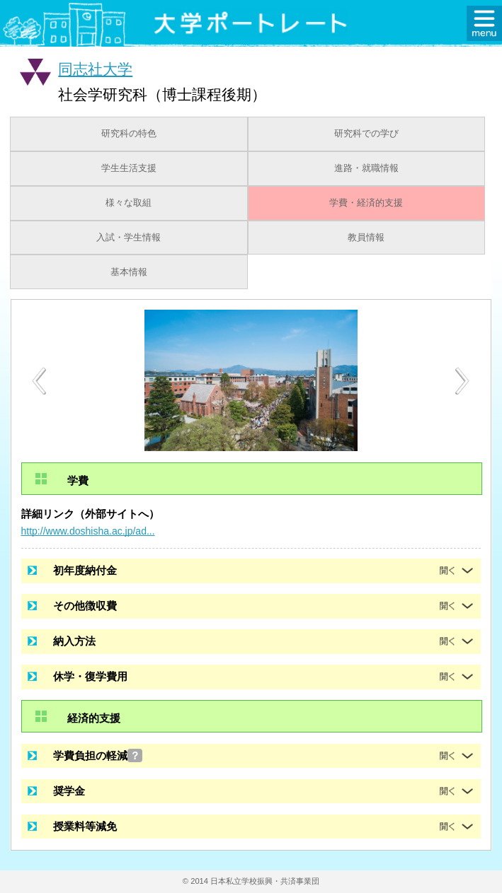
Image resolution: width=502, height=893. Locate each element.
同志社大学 (95, 69)
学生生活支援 (128, 168)
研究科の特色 (128, 134)
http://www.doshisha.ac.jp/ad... (88, 531)
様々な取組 (128, 203)
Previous (39, 380)
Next (463, 381)
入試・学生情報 (128, 238)
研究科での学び (366, 134)
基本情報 (128, 272)
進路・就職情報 (366, 168)
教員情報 (366, 238)
